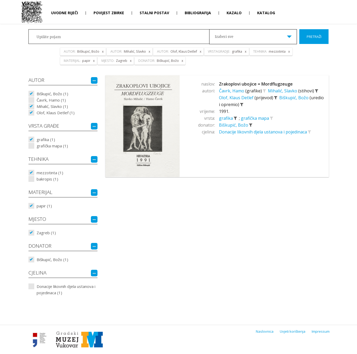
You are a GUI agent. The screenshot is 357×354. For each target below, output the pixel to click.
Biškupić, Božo (294, 98)
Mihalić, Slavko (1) (52, 106)
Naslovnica (264, 331)
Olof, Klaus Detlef (237, 98)
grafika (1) (46, 139)
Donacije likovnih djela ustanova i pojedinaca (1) (66, 289)
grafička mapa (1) (52, 145)
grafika (226, 118)
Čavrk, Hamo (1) (51, 100)
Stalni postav (154, 12)
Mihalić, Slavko (283, 91)
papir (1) (44, 205)
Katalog (266, 12)
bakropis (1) (47, 179)
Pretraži (314, 36)
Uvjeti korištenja (292, 331)
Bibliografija (198, 12)
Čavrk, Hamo (232, 91)
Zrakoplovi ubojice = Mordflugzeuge (256, 84)
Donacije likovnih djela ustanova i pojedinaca (263, 132)
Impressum (321, 331)
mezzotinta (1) (50, 172)
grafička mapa (255, 118)
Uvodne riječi (64, 12)
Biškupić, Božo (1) (52, 93)
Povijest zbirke (109, 12)
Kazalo (234, 12)
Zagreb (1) (46, 232)
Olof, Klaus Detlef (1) (56, 112)
